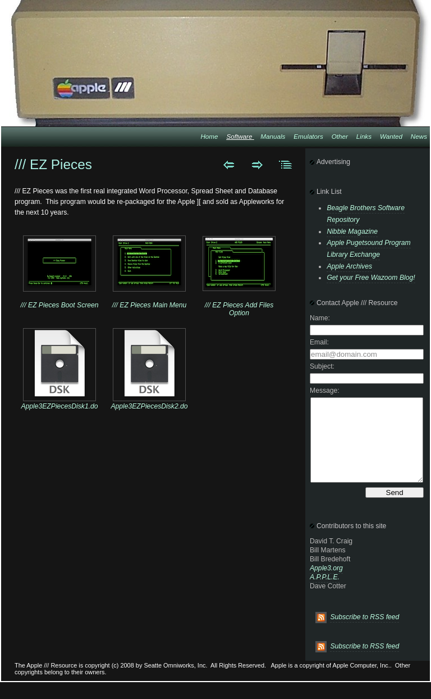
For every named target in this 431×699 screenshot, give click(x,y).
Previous (228, 164)
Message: (325, 390)
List (286, 164)
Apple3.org (326, 585)
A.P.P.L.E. (325, 594)
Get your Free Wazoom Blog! (371, 278)
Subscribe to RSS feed (364, 634)
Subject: (322, 366)
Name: (320, 318)
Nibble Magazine (352, 231)
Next (257, 164)
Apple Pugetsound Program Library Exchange (368, 248)
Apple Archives (349, 266)
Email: (319, 342)
